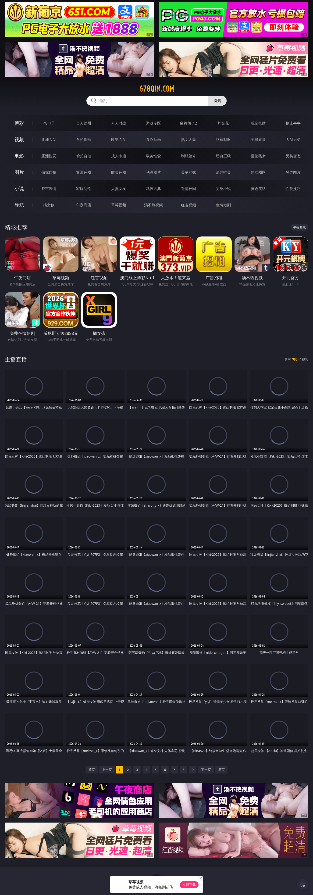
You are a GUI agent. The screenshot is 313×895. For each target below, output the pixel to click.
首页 (91, 769)
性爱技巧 (293, 188)
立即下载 (189, 884)
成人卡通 (118, 155)
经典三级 (223, 155)
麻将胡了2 (188, 123)
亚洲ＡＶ (48, 139)
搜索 (217, 100)
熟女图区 (258, 172)
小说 (19, 188)
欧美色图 (118, 172)
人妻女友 (118, 188)
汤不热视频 (153, 205)
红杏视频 (188, 205)
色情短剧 (223, 205)
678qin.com (156, 88)
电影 (19, 156)
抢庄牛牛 (293, 123)
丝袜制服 (223, 139)
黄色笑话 (258, 188)
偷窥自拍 (48, 172)
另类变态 (293, 155)
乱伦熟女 (258, 155)
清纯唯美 (223, 172)
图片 (19, 172)
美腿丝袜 (188, 172)
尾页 (221, 769)
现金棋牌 (258, 123)
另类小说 (223, 188)
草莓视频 (118, 205)
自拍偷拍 (83, 139)
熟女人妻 (188, 139)
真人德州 (83, 123)
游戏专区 (153, 123)
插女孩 (48, 205)
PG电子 (49, 123)
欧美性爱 (153, 155)
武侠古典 (153, 188)
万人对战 (118, 123)
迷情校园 (188, 188)
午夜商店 (83, 205)
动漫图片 (153, 172)
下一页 (206, 769)
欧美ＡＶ (118, 139)
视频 (19, 139)
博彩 (19, 123)
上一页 (107, 769)
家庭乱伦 (83, 188)
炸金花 (223, 123)
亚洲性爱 (48, 155)
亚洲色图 (83, 172)
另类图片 (293, 172)
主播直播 (258, 139)
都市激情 (48, 188)
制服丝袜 (188, 155)
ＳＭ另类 (293, 139)
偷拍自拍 (83, 155)
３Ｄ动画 (153, 139)
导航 (19, 205)
